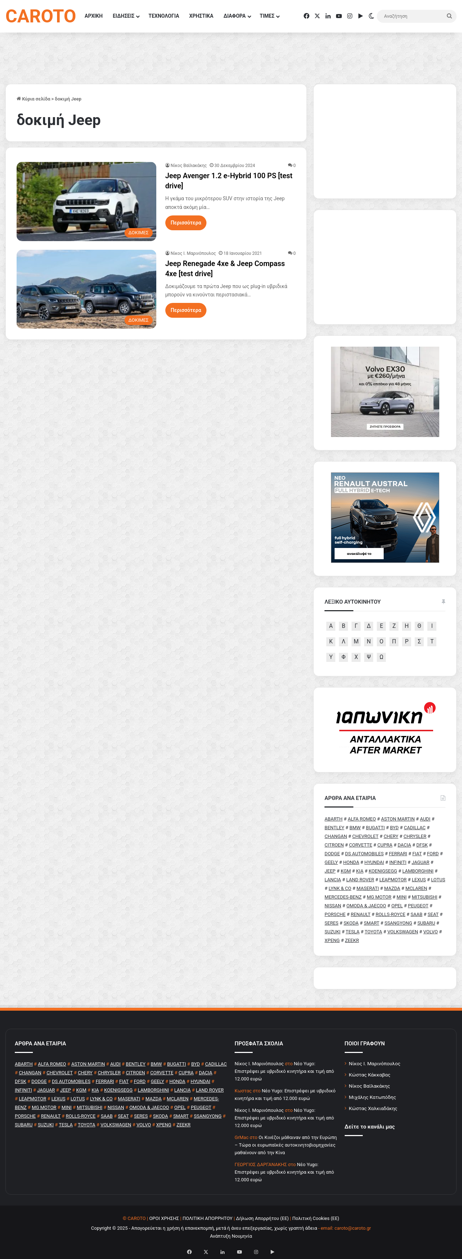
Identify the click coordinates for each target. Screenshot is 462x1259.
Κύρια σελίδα (33, 99)
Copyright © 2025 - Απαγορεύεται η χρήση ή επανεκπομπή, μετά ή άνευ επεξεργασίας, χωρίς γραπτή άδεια (204, 1228)
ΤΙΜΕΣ (267, 16)
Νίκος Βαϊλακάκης (189, 165)
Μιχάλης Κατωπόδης (372, 1097)
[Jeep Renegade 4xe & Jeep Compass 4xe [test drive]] (86, 289)
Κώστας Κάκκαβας (370, 1075)
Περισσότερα (186, 223)
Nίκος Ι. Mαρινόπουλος (193, 253)
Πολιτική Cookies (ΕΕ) (315, 1218)
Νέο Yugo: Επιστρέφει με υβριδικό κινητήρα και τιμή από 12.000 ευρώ (284, 1071)
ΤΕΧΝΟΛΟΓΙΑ (163, 16)
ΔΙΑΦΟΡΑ (234, 16)
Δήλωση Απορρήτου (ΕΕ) (262, 1218)
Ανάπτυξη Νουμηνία (231, 1236)
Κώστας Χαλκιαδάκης (373, 1108)
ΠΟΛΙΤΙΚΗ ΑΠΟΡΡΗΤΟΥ (208, 1218)
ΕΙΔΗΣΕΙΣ (123, 16)
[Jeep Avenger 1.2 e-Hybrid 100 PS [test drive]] (86, 201)
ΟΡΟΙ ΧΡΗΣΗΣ (164, 1218)
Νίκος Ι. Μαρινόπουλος (375, 1063)
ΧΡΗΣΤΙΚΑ (201, 16)
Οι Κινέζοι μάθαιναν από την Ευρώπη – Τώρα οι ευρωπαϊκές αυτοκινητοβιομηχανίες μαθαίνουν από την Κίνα (286, 1145)
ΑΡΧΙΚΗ (94, 16)
